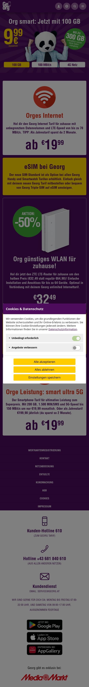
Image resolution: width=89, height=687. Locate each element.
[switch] (76, 347)
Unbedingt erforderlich (25, 338)
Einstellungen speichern (44, 377)
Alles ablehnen (44, 370)
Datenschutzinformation (63, 329)
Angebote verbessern (24, 347)
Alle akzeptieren (44, 362)
